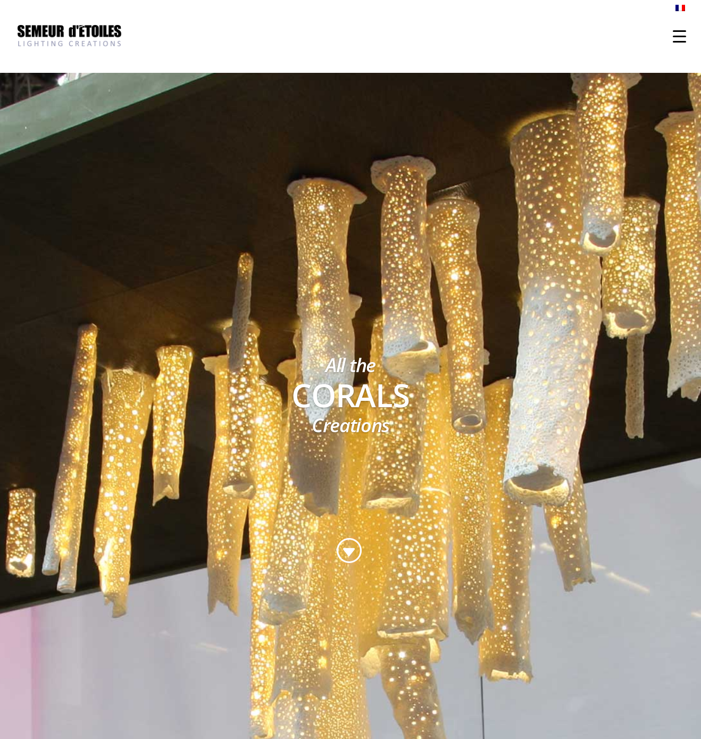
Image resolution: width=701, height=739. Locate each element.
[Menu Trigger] (679, 36)
